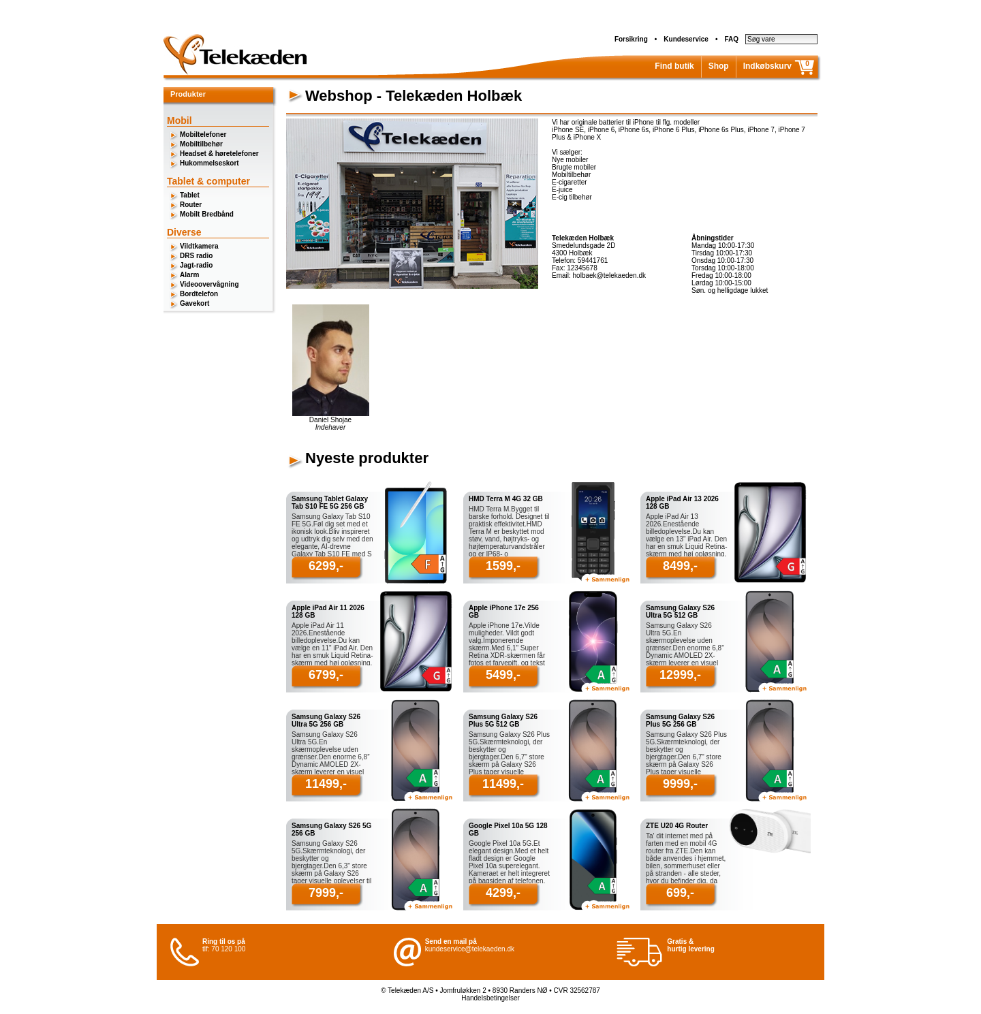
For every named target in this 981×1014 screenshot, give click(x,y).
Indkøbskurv (767, 66)
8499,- (680, 566)
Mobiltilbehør (201, 144)
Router (191, 204)
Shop (718, 66)
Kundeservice (686, 39)
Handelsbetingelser (490, 998)
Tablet (190, 195)
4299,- (503, 893)
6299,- (326, 566)
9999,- (680, 784)
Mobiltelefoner (203, 134)
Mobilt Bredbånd (207, 214)
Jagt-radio (196, 265)
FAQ (731, 39)
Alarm (189, 275)
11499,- (326, 784)
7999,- (326, 893)
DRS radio (196, 255)
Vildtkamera (199, 246)
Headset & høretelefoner (219, 153)
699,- (680, 893)
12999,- (680, 675)
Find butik (674, 66)
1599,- (503, 566)
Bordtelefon (199, 294)
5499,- (503, 675)
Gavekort (194, 303)
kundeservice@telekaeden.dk (469, 949)
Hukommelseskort (209, 163)
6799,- (326, 675)
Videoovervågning (209, 284)
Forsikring (631, 39)
